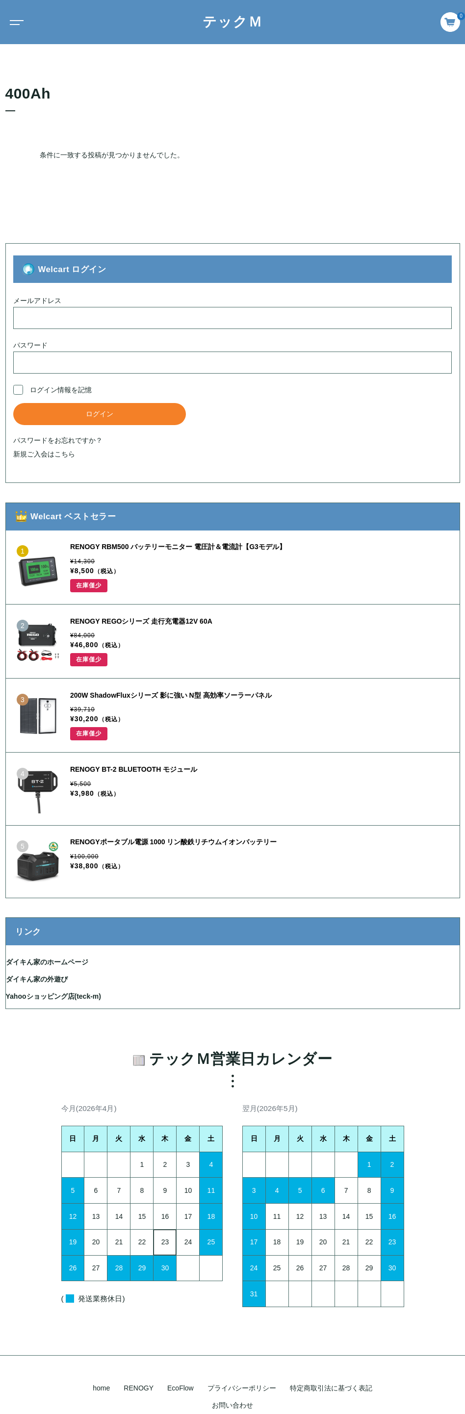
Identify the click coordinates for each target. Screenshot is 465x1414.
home (101, 1388)
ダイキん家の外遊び (37, 979)
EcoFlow (180, 1388)
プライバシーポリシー (241, 1388)
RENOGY (139, 1388)
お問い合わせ (232, 1405)
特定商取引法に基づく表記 (331, 1388)
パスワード (232, 357)
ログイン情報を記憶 (52, 390)
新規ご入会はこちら (44, 454)
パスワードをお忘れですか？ (58, 440)
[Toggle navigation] (14, 22)
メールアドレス (232, 313)
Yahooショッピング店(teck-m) (53, 996)
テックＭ (233, 21)
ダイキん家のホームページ (47, 962)
